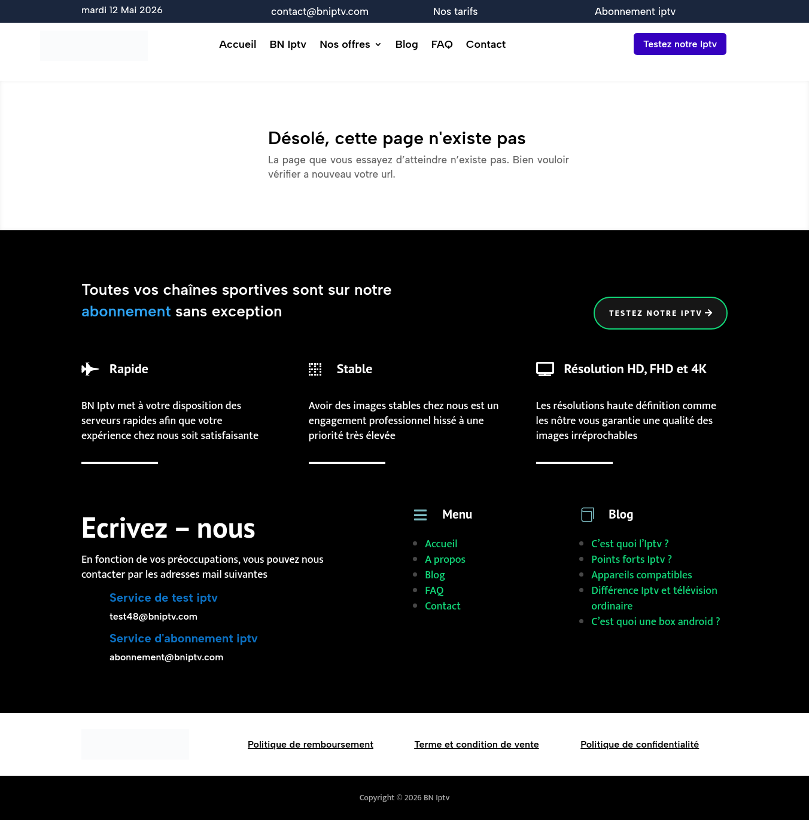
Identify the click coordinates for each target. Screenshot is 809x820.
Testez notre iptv (655, 313)
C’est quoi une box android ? (655, 622)
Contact (486, 45)
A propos (445, 560)
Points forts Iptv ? (631, 560)
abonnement (126, 311)
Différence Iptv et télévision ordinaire (654, 598)
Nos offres (345, 45)
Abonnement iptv (635, 11)
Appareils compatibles (641, 575)
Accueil (237, 45)
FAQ (442, 45)
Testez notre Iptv (680, 44)
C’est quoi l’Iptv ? (630, 544)
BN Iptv (287, 45)
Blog (407, 45)
